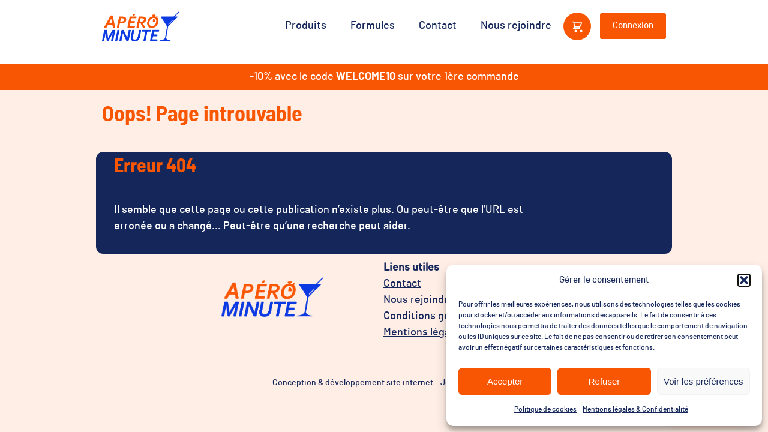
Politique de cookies (545, 409)
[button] (744, 280)
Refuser (604, 381)
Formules (372, 25)
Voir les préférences (703, 381)
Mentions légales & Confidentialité (635, 409)
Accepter (505, 381)
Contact (438, 25)
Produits (305, 25)
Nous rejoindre (516, 25)
